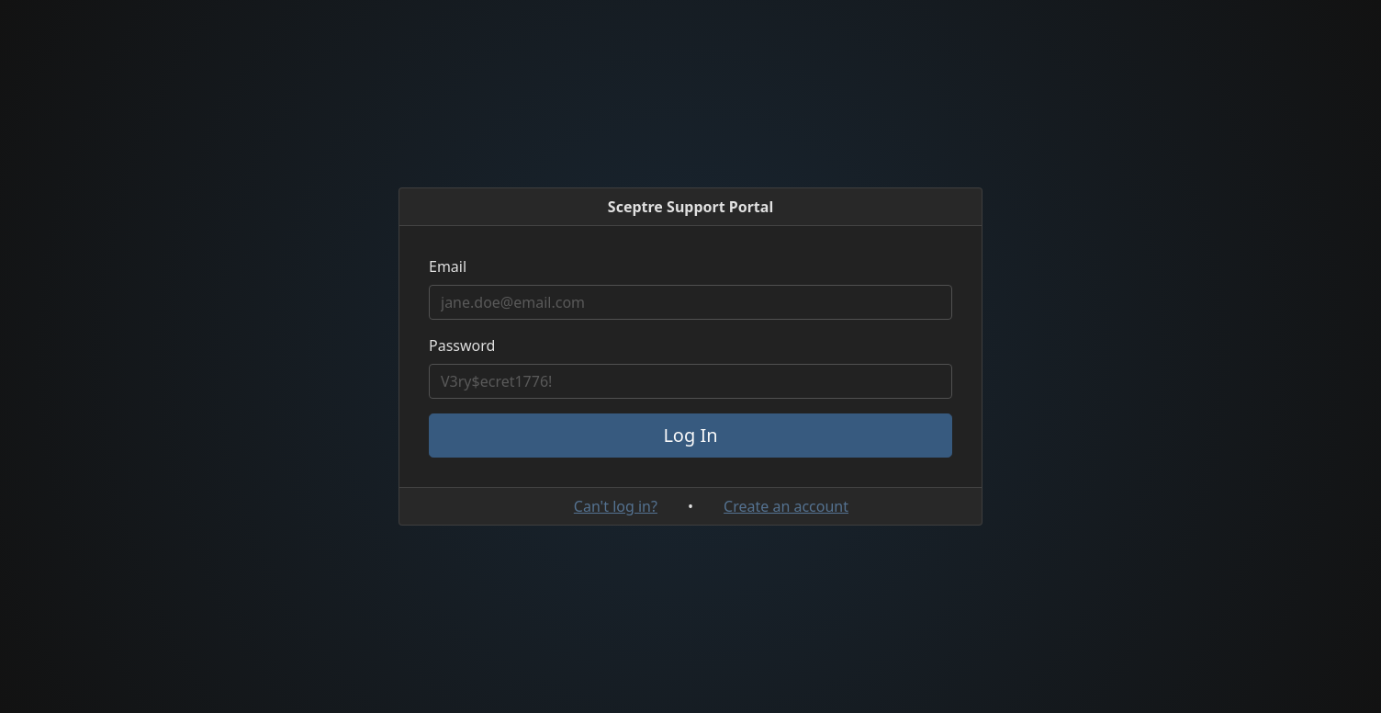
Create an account (786, 506)
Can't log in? (615, 506)
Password (462, 345)
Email (447, 266)
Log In (690, 435)
